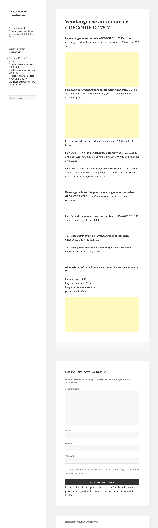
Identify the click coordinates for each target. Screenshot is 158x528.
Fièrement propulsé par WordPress (82, 521)
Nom (68, 430)
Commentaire (73, 389)
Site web (70, 456)
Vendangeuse (15, 31)
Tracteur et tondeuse (18, 13)
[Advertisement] (102, 69)
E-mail (69, 443)
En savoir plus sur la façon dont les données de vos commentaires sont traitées (100, 491)
